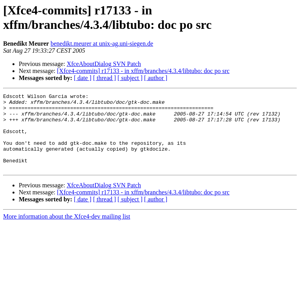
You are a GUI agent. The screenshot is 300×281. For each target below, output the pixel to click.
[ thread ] (104, 78)
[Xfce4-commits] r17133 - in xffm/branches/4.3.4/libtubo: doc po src (143, 71)
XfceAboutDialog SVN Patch (104, 63)
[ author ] (156, 78)
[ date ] (82, 78)
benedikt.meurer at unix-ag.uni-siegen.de (101, 43)
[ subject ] (130, 78)
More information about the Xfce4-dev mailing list (66, 231)
